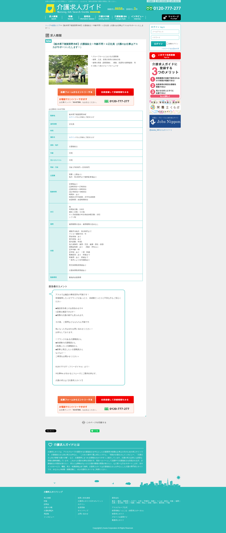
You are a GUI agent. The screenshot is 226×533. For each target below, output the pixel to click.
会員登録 (81, 507)
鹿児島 (161, 503)
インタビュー (49, 517)
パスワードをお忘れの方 (170, 48)
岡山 (143, 503)
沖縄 (138, 503)
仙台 (126, 503)
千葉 (168, 503)
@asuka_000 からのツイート (160, 130)
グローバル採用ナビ (119, 517)
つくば (159, 501)
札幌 (132, 503)
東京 (113, 501)
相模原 (125, 501)
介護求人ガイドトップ (53, 492)
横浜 (119, 501)
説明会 (46, 504)
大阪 (171, 501)
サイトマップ (83, 511)
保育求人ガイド (118, 514)
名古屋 (120, 503)
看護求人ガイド (118, 520)
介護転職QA (48, 511)
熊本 (155, 503)
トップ (47, 25)
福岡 (177, 501)
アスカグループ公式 (119, 507)
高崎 (153, 501)
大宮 (140, 501)
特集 (45, 501)
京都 (149, 503)
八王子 (133, 501)
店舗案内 (151, 1)
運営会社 (115, 498)
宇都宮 (146, 501)
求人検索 (47, 498)
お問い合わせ (175, 1)
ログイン (72, 117)
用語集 (46, 514)
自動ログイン (173, 44)
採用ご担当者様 (162, 1)
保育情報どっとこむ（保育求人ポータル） (128, 511)
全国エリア (55, 25)
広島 (113, 503)
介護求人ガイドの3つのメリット (90, 501)
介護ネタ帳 (48, 507)
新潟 (166, 501)
